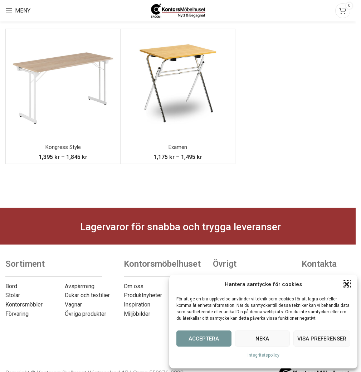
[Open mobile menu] (18, 11)
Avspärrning (79, 286)
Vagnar (73, 304)
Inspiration (137, 304)
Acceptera (204, 338)
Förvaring (17, 313)
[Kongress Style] (63, 86)
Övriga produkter (85, 313)
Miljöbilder (137, 313)
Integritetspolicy (263, 355)
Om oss (133, 286)
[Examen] (177, 86)
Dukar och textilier (87, 295)
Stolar (12, 295)
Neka (262, 338)
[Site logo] (178, 10)
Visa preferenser (321, 338)
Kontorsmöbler (24, 304)
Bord (11, 286)
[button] (346, 284)
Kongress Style (63, 147)
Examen (178, 147)
